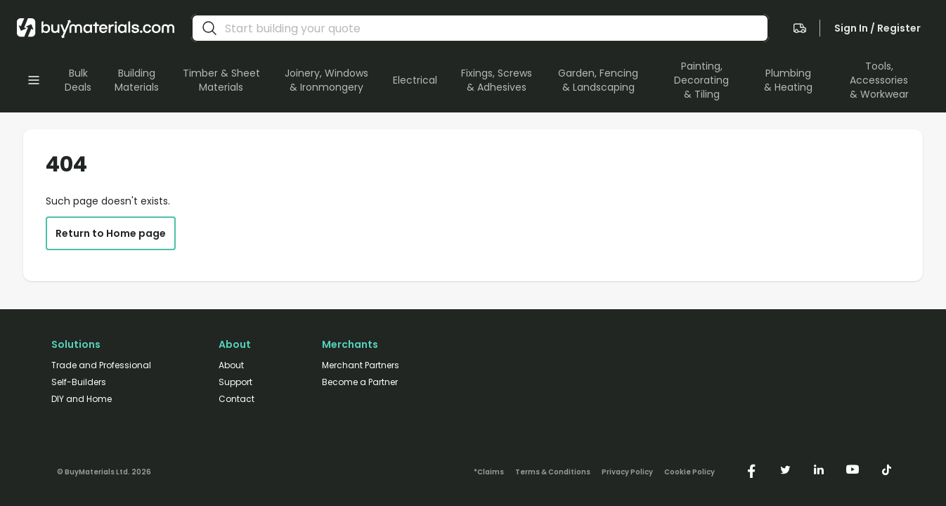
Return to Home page (111, 233)
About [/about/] (231, 365)
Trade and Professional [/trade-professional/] (101, 365)
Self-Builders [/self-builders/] (78, 382)
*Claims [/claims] (489, 472)
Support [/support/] (235, 382)
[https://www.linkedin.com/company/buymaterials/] (818, 469)
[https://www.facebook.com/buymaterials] (751, 469)
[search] (209, 28)
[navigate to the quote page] (800, 28)
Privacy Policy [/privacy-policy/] (627, 472)
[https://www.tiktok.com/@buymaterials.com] (886, 469)
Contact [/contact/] (236, 399)
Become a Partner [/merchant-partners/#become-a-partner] (360, 382)
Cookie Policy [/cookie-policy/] (689, 472)
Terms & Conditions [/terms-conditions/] (552, 472)
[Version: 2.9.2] (104, 469)
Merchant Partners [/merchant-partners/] (360, 365)
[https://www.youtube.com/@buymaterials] (852, 469)
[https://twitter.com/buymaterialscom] (785, 469)
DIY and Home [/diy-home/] (81, 399)
